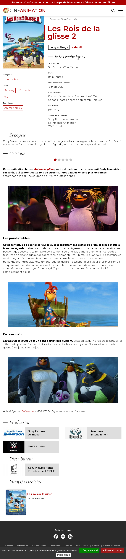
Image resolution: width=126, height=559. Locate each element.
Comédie (25, 90)
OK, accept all (89, 550)
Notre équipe (22, 546)
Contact (95, 546)
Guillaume (27, 411)
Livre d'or (68, 546)
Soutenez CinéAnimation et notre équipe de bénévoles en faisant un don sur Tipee (63, 2)
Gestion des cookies (111, 546)
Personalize (63, 555)
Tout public (11, 79)
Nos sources (55, 546)
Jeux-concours (82, 546)
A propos (9, 546)
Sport (7, 97)
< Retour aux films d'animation (63, 19)
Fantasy (9, 90)
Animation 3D (13, 107)
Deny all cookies (113, 550)
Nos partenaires (39, 546)
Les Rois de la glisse (39, 494)
